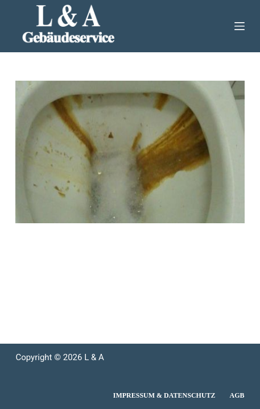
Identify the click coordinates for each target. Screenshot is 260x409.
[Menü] (239, 26)
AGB (237, 395)
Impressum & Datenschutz (164, 395)
